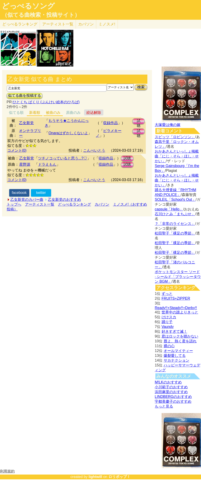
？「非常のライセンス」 (175, 224)
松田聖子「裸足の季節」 (175, 233)
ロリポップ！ (119, 477)
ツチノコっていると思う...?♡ (62, 158)
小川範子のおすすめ (171, 387)
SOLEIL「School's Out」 (175, 199)
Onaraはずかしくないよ (68, 133)
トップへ (14, 204)
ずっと (167, 294)
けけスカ (169, 317)
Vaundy (168, 327)
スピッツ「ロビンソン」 (175, 137)
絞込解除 (93, 113)
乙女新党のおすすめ (64, 199)
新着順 (34, 113)
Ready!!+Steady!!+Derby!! (176, 308)
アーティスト (57, 24)
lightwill (95, 477)
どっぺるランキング (74, 204)
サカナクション (176, 360)
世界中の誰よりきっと (180, 312)
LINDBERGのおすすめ (173, 397)
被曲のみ (53, 113)
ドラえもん (47, 164)
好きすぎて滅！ (174, 331)
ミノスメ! (107, 24)
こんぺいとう (94, 150)
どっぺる (19, 24)
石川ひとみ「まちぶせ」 (175, 214)
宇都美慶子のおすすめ (173, 401)
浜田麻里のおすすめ (171, 392)
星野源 (24, 164)
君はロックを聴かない (180, 336)
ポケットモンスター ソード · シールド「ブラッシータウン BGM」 (178, 276)
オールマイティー (178, 351)
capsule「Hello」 (169, 209)
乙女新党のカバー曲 (26, 199)
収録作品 (110, 123)
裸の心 (169, 346)
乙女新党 (26, 123)
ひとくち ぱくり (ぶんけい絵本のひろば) (46, 102)
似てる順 (16, 113)
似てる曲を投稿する (24, 96)
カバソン (86, 24)
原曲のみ (73, 113)
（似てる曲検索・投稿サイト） (41, 15)
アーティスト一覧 (39, 204)
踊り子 (167, 322)
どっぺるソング (28, 6)
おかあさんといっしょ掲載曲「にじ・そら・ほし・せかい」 (177, 156)
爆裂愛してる (175, 356)
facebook (19, 193)
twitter (41, 193)
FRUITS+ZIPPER (176, 298)
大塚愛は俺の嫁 (167, 125)
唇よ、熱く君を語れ (180, 341)
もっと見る (164, 406)
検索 (141, 87)
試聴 (138, 121)
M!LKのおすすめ (168, 382)
